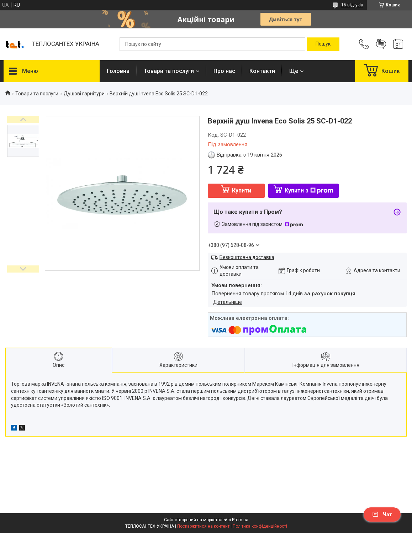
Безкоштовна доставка (247, 257)
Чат (382, 514)
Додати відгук (381, 44)
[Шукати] (323, 44)
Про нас (224, 71)
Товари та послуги (169, 71)
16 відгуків (352, 4)
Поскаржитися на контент (203, 526)
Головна (118, 71)
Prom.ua (240, 519)
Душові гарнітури (84, 93)
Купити (241, 190)
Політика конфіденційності (260, 526)
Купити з (309, 190)
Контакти (262, 71)
